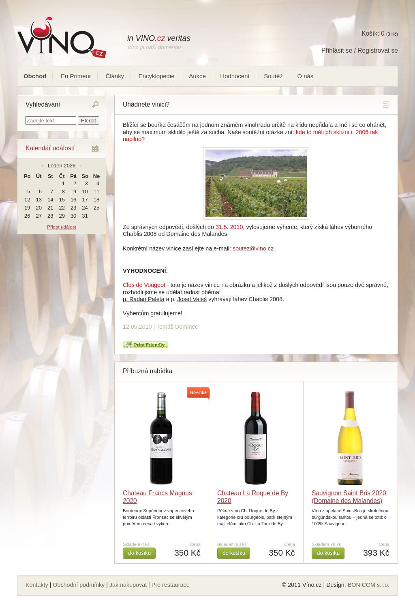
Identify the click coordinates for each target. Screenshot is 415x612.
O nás (305, 76)
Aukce (197, 76)
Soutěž (273, 76)
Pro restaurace (171, 585)
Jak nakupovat (128, 585)
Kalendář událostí (50, 148)
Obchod (35, 76)
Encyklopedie (157, 76)
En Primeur (76, 76)
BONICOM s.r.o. (368, 585)
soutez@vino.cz (253, 248)
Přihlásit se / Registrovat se (359, 50)
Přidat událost (61, 226)
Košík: (373, 33)
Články (114, 76)
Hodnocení (234, 76)
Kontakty (37, 585)
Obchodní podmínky (79, 585)
